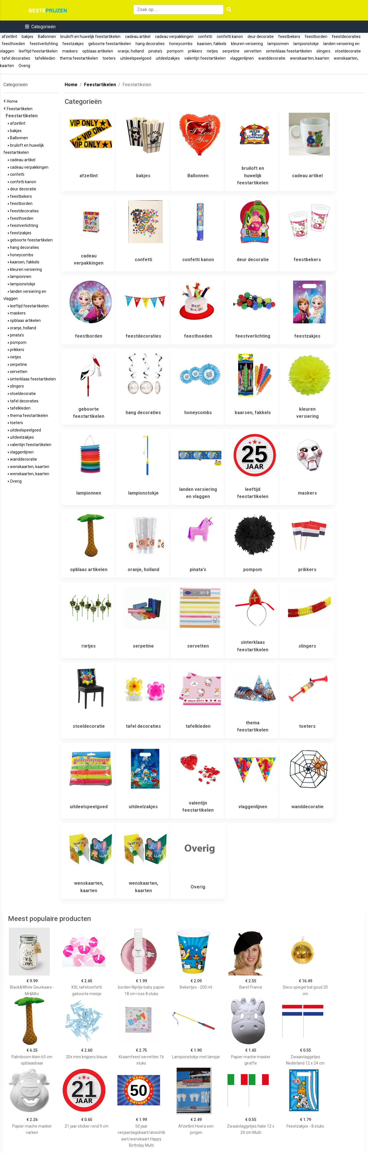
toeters (109, 58)
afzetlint (9, 36)
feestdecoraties (346, 36)
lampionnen (278, 43)
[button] (40, 26)
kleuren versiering (247, 43)
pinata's (155, 51)
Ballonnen (47, 36)
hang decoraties (150, 43)
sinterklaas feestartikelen (289, 51)
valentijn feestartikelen (205, 58)
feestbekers (289, 36)
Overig (24, 65)
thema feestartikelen (79, 58)
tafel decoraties (16, 58)
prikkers (195, 51)
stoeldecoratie (348, 51)
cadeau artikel (137, 36)
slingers (323, 51)
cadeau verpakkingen (174, 36)
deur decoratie (260, 36)
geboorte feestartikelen (110, 43)
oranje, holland (131, 51)
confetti (205, 36)
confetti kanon (230, 36)
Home (13, 101)
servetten (252, 51)
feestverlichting (44, 43)
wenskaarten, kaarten (309, 58)
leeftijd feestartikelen (38, 51)
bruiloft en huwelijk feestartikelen (90, 36)
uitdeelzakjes (167, 58)
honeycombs (180, 43)
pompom (175, 51)
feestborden (316, 36)
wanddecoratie (272, 58)
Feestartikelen (20, 108)
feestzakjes (73, 43)
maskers (69, 51)
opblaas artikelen (98, 51)
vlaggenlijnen (241, 58)
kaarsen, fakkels (211, 43)
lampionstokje (306, 43)
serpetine (231, 51)
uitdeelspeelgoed (135, 58)
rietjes (212, 51)
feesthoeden (13, 43)
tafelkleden (45, 58)
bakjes (27, 36)
